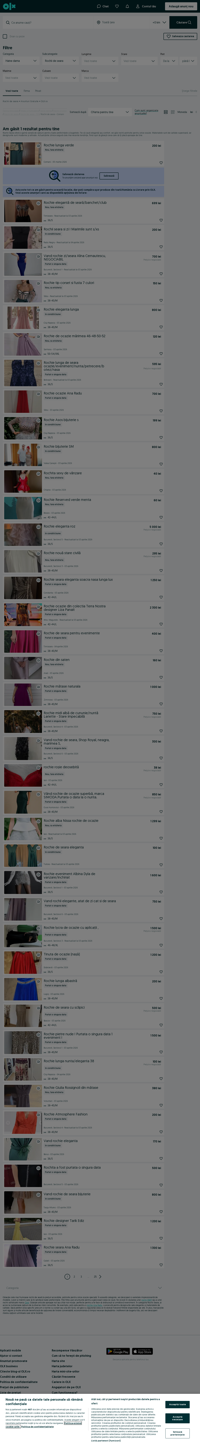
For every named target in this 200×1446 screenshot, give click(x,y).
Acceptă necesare (177, 1418)
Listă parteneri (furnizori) (106, 1440)
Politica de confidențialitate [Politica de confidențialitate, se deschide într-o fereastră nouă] (37, 1426)
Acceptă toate (177, 1404)
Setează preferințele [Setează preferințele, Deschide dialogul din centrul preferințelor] (177, 1433)
